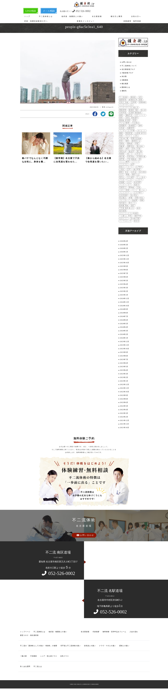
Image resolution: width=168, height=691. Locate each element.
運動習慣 (122, 110)
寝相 (142, 200)
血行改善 (122, 211)
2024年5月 (124, 324)
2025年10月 (124, 263)
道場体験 (142, 102)
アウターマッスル (126, 180)
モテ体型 (130, 177)
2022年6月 (124, 403)
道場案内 (122, 125)
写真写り (122, 187)
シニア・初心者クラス (48, 656)
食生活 (136, 221)
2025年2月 (124, 291)
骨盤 (130, 198)
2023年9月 (124, 352)
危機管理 (130, 128)
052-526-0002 (68, 10)
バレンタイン (124, 200)
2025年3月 (124, 288)
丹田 (134, 120)
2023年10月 (124, 349)
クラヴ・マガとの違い (107, 646)
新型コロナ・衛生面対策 (29, 635)
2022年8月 (124, 399)
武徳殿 (121, 182)
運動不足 (129, 115)
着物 (127, 175)
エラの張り (138, 193)
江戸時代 (139, 167)
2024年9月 (124, 309)
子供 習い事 (123, 138)
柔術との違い (124, 646)
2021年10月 (124, 428)
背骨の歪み (139, 198)
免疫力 (136, 185)
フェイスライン (125, 193)
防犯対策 (129, 133)
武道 (137, 143)
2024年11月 (124, 302)
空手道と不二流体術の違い (71, 646)
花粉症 (121, 143)
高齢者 (121, 146)
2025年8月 (124, 270)
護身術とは (126, 87)
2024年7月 (124, 316)
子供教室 (33, 656)
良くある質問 (25, 667)
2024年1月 (124, 338)
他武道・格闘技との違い (72, 16)
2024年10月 (124, 306)
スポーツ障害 (124, 190)
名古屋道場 (97, 16)
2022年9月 (124, 395)
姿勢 (140, 125)
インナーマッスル (126, 105)
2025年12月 (124, 255)
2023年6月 (124, 363)
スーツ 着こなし (139, 190)
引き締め (135, 123)
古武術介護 (141, 156)
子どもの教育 (124, 123)
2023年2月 (124, 377)
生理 (132, 164)
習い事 (139, 151)
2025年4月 (124, 284)
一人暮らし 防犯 (125, 216)
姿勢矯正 (132, 125)
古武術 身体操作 (135, 113)
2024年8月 (124, 313)
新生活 (131, 151)
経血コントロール (126, 167)
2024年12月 (124, 298)
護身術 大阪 (133, 110)
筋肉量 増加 (123, 205)
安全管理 (137, 182)
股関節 (129, 143)
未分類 (124, 76)
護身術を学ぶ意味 (135, 100)
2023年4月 (124, 370)
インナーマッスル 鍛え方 (128, 107)
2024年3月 (124, 331)
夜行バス (132, 203)
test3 (121, 175)
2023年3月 (124, 374)
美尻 (121, 136)
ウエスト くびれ (132, 136)
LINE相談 (29, 11)
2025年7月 (124, 273)
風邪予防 (138, 216)
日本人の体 (136, 149)
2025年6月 (124, 277)
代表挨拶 (96, 632)
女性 (140, 97)
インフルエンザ (125, 221)
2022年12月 (124, 385)
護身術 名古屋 (124, 120)
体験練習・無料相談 (132, 21)
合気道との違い (90, 646)
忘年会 (133, 172)
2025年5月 (124, 281)
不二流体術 (123, 97)
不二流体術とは (46, 16)
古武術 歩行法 (140, 133)
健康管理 (122, 100)
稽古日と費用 (116, 16)
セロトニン (123, 218)
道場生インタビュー (85, 21)
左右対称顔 (123, 195)
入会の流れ (134, 632)
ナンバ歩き (141, 177)
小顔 (138, 187)
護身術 (133, 97)
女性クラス (64, 656)
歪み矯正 (122, 198)
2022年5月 (124, 406)
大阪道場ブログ (127, 73)
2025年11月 (124, 259)
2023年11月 (124, 345)
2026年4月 (124, 241)
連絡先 (124, 91)
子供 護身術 (131, 159)
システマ (139, 180)
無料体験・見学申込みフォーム (114, 632)
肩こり (129, 154)
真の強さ (140, 146)
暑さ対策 (136, 169)
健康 (121, 115)
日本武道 (122, 113)
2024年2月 (124, 334)
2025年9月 (124, 266)
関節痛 (131, 187)
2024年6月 (124, 320)
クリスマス (123, 164)
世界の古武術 (136, 138)
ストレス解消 (124, 162)
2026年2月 (124, 248)
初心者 (143, 110)
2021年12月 (124, 421)
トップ (27, 16)
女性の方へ (136, 16)
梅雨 (127, 141)
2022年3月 (124, 413)
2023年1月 (124, 381)
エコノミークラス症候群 (128, 213)
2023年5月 (124, 367)
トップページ (25, 632)
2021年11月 (124, 424)
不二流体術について (129, 66)
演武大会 (122, 151)
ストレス (135, 162)
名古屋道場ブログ (128, 69)
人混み (121, 169)
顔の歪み (134, 195)
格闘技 (121, 154)
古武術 (133, 102)
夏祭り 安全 (123, 172)
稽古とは (135, 175)
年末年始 (130, 156)
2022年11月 (124, 388)
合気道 (121, 128)
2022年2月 (124, 417)
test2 (129, 182)
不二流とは (38, 667)
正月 (129, 169)
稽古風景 (125, 83)
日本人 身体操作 (132, 118)
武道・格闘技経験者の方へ (36, 21)
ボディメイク (140, 115)
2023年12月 (124, 342)
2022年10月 (124, 392)
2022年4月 (124, 410)
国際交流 (130, 146)
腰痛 (121, 133)
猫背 (121, 149)
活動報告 (125, 80)
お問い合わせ (127, 62)
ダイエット (141, 131)
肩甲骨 (121, 159)
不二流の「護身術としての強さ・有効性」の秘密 (38, 646)
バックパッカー (125, 185)
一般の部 (23, 656)
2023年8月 (124, 356)
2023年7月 (124, 360)
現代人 (121, 177)
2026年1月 (124, 252)
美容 (127, 149)
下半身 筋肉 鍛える (126, 208)
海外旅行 (122, 203)
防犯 (121, 141)
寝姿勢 (134, 200)
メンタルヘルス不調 (126, 131)
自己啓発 (142, 172)
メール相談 (43, 11)
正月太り (138, 154)
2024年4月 (124, 327)
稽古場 (121, 156)
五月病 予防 (135, 218)
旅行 (133, 205)
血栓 (138, 208)
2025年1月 (124, 295)
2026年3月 (124, 245)
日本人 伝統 (123, 102)
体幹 (121, 118)
